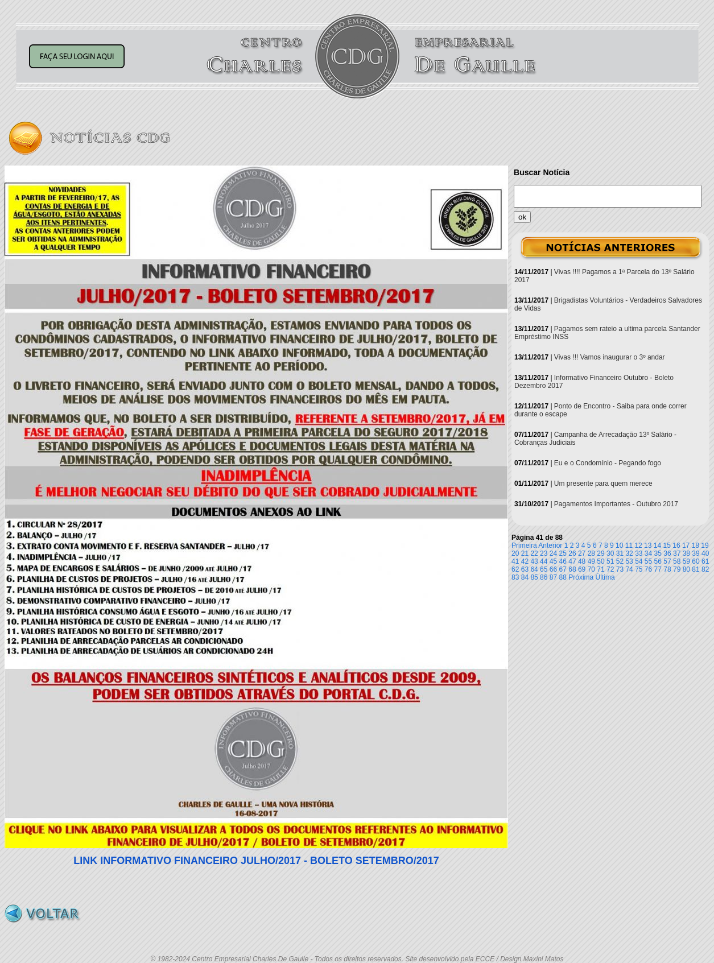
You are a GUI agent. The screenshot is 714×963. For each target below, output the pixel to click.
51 (610, 561)
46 (563, 561)
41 (515, 561)
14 (657, 545)
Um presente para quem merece (603, 483)
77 (658, 569)
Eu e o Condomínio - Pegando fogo (607, 463)
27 (581, 553)
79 (676, 569)
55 (648, 561)
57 (667, 561)
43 (534, 561)
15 (667, 545)
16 (676, 545)
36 (667, 553)
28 (591, 553)
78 (667, 569)
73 (620, 569)
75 (638, 569)
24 (553, 553)
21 (525, 553)
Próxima (580, 577)
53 (629, 561)
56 (658, 561)
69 (581, 569)
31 (620, 553)
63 (525, 569)
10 (619, 545)
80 (686, 569)
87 (553, 577)
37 (676, 553)
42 (525, 561)
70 (591, 569)
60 (695, 561)
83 (515, 577)
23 (543, 553)
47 (572, 561)
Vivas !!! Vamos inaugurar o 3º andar (609, 357)
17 (686, 545)
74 (629, 569)
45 (553, 561)
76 (648, 569)
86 (543, 577)
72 (610, 569)
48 (581, 561)
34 (648, 553)
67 (563, 569)
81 (695, 569)
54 (638, 561)
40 (705, 553)
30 (610, 553)
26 (572, 553)
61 (705, 561)
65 (543, 569)
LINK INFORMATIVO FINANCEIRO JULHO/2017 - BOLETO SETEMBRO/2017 (256, 860)
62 (515, 569)
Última (605, 577)
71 (600, 569)
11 (629, 545)
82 (705, 569)
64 (534, 569)
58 (676, 561)
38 (686, 553)
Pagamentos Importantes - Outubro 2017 (616, 504)
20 (515, 553)
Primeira (524, 545)
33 (638, 553)
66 (553, 569)
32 (629, 553)
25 (563, 553)
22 (534, 553)
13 (647, 545)
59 (686, 561)
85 (534, 577)
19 (704, 545)
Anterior (550, 545)
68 (572, 569)
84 (525, 577)
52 (620, 561)
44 (543, 561)
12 (638, 545)
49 (591, 561)
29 (600, 553)
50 (600, 561)
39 (695, 553)
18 (695, 545)
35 (658, 553)
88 (563, 577)
